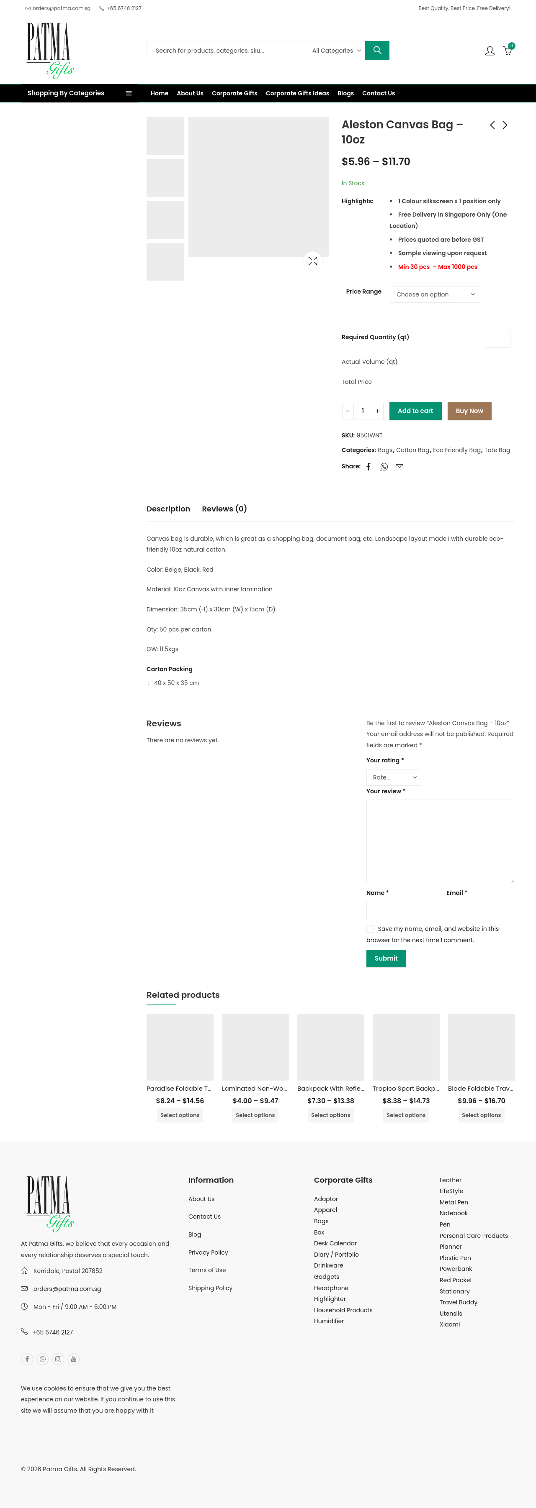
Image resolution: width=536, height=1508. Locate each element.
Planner (451, 1246)
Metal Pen (454, 1202)
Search (377, 50)
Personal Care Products (474, 1236)
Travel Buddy (458, 1302)
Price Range (363, 291)
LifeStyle (451, 1191)
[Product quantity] (362, 411)
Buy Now (469, 410)
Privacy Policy (208, 1252)
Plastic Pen (455, 1258)
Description (169, 509)
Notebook (454, 1213)
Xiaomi (450, 1324)
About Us (201, 1199)
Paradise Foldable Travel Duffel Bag (202, 1088)
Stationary (455, 1291)
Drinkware (328, 1265)
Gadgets (326, 1277)
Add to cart (415, 410)
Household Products (343, 1310)
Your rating (385, 760)
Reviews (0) (224, 509)
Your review (386, 791)
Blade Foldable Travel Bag (488, 1088)
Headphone (331, 1288)
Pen (445, 1224)
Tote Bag (497, 450)
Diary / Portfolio (336, 1254)
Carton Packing (170, 669)
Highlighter (330, 1299)
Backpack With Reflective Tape (345, 1088)
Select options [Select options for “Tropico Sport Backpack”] (406, 1115)
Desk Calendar (335, 1243)
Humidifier (329, 1321)
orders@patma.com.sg (67, 1289)
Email (457, 893)
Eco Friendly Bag (457, 450)
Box (319, 1232)
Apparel (325, 1210)
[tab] (169, 509)
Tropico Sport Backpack (410, 1088)
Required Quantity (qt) (375, 337)
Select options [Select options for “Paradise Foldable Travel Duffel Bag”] (179, 1115)
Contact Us (204, 1216)
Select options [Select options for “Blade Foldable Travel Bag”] (481, 1115)
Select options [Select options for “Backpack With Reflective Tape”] (330, 1115)
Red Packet (456, 1280)
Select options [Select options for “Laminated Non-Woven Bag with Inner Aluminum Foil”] (255, 1115)
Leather (450, 1180)
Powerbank (456, 1269)
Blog (194, 1234)
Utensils (451, 1313)
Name (377, 893)
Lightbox (312, 261)
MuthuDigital (98, 1480)
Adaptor (326, 1199)
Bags (385, 450)
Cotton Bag (412, 450)
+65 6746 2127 (52, 1332)
